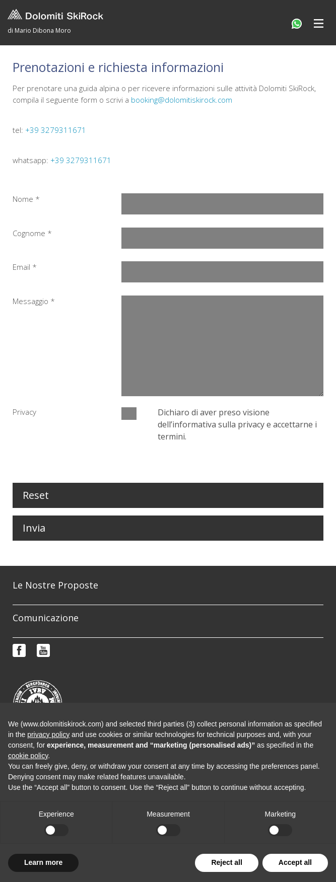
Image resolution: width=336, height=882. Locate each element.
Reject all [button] (226, 862)
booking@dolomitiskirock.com (181, 100)
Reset (36, 495)
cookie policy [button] (28, 756)
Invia (34, 528)
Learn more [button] (43, 862)
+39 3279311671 (55, 130)
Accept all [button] (295, 862)
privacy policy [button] (48, 734)
